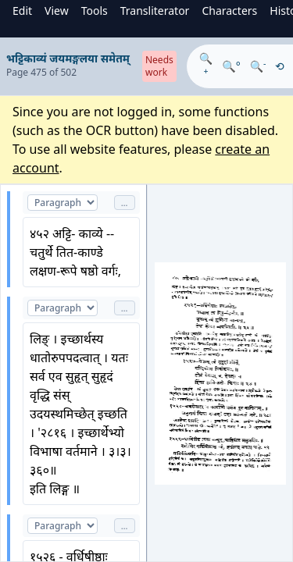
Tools (94, 10)
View (57, 10)
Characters (229, 10)
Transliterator (155, 10)
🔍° (231, 66)
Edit (22, 10)
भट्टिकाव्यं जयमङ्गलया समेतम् (68, 58)
